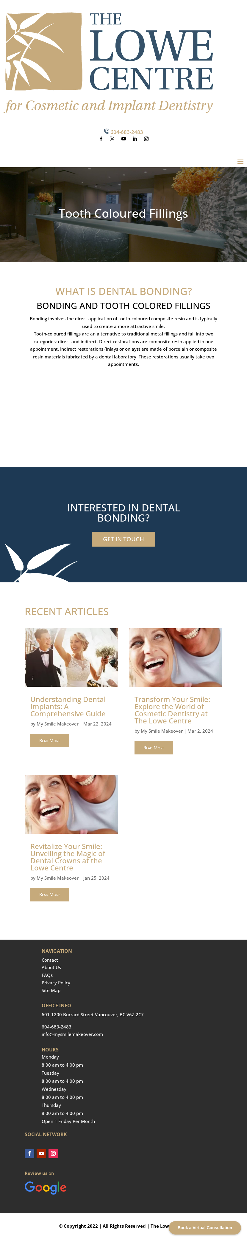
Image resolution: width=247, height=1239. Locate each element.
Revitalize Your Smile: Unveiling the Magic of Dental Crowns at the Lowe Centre (67, 857)
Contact (50, 960)
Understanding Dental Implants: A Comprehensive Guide (68, 706)
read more (49, 740)
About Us (51, 967)
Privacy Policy (56, 983)
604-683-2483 (126, 132)
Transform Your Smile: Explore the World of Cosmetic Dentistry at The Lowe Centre (172, 710)
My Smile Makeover (58, 724)
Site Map (51, 990)
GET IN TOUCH (123, 539)
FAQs (47, 975)
